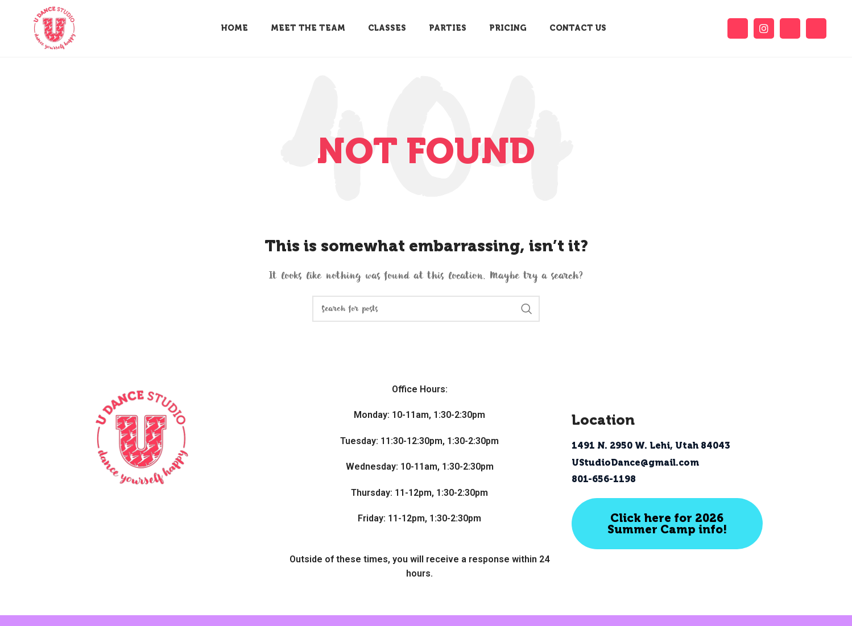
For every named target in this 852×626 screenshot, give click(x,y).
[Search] (426, 309)
